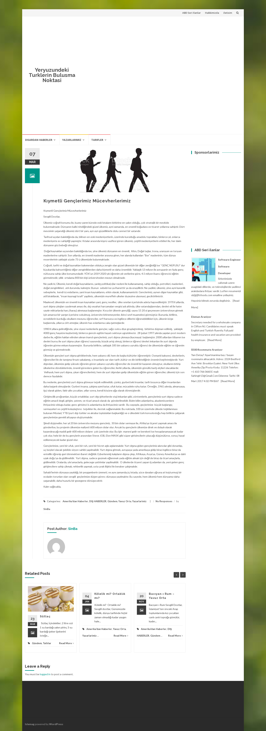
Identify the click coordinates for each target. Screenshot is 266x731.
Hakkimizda (212, 12)
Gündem (112, 501)
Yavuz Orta (124, 501)
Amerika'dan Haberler (75, 501)
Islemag (29, 724)
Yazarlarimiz (71, 140)
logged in (45, 674)
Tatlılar (47, 643)
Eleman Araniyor (201, 316)
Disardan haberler (38, 140)
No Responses (164, 501)
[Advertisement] (224, 74)
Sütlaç (45, 616)
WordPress (56, 724)
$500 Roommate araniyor (207, 349)
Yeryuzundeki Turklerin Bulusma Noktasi (52, 75)
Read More (66, 643)
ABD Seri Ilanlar (191, 12)
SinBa (46, 509)
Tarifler (97, 140)
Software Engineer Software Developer (229, 266)
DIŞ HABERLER (97, 501)
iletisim (227, 12)
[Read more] (214, 340)
